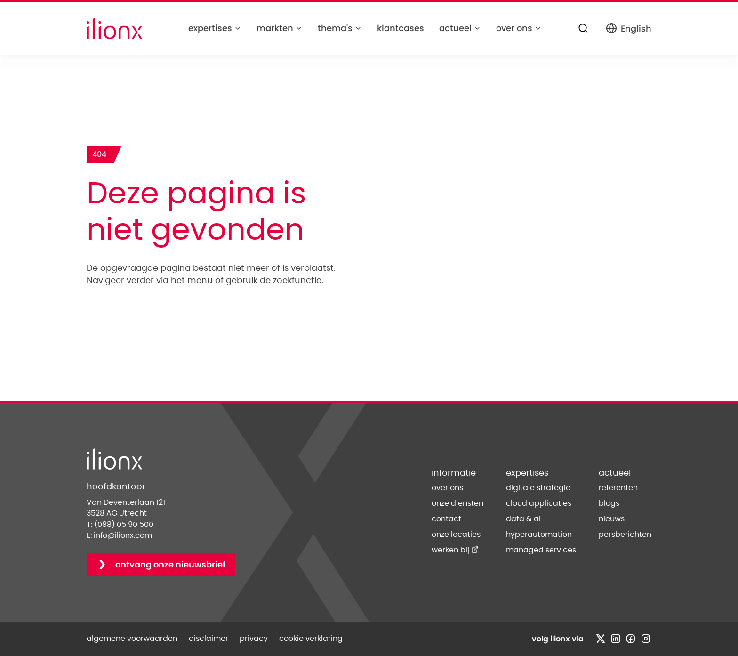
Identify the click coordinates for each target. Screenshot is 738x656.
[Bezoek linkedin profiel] (615, 638)
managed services (541, 550)
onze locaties (456, 534)
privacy (254, 638)
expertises (214, 28)
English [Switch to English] (628, 28)
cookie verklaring (311, 638)
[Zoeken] (583, 28)
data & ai (523, 519)
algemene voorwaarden (132, 638)
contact (446, 519)
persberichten (625, 534)
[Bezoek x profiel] (600, 638)
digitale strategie (538, 488)
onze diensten (457, 503)
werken (455, 550)
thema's (340, 28)
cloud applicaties (538, 503)
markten (280, 28)
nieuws (612, 519)
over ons (519, 28)
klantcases (400, 28)
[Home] (114, 28)
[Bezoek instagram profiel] (645, 638)
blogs (609, 503)
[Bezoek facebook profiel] (630, 638)
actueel (460, 28)
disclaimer (208, 638)
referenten (618, 488)
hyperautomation (539, 534)
